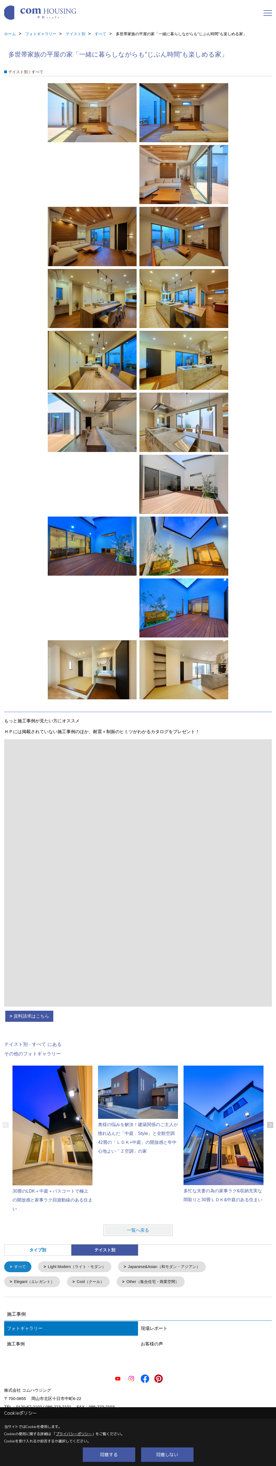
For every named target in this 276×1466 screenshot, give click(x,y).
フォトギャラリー (24, 1329)
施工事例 (16, 1345)
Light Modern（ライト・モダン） (80, 1267)
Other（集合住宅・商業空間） (160, 1282)
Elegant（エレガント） (36, 1282)
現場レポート (154, 1329)
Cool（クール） (94, 1282)
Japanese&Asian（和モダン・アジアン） (172, 1267)
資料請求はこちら (31, 1016)
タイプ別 (37, 1250)
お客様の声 (152, 1345)
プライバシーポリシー (74, 1433)
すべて (20, 1267)
